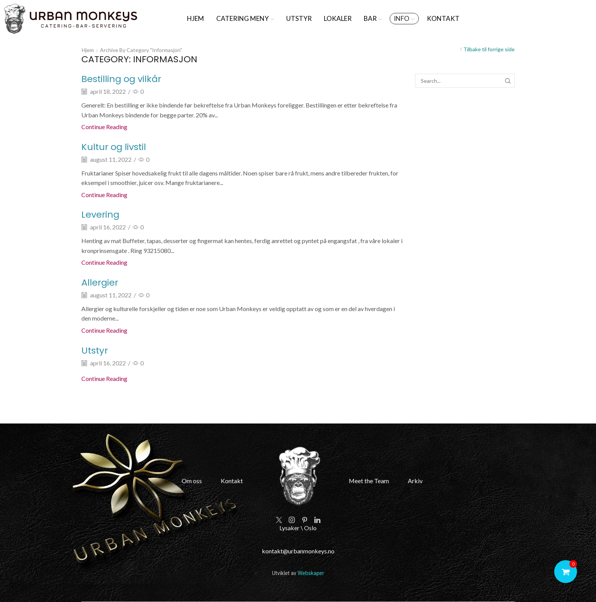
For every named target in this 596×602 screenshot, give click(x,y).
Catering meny (245, 18)
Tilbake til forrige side (489, 49)
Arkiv (403, 480)
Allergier (99, 282)
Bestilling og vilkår (121, 79)
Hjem (195, 18)
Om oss (202, 480)
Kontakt (443, 18)
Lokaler (338, 18)
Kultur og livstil (113, 147)
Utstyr (299, 18)
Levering (100, 214)
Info (404, 18)
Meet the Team (362, 480)
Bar (373, 18)
